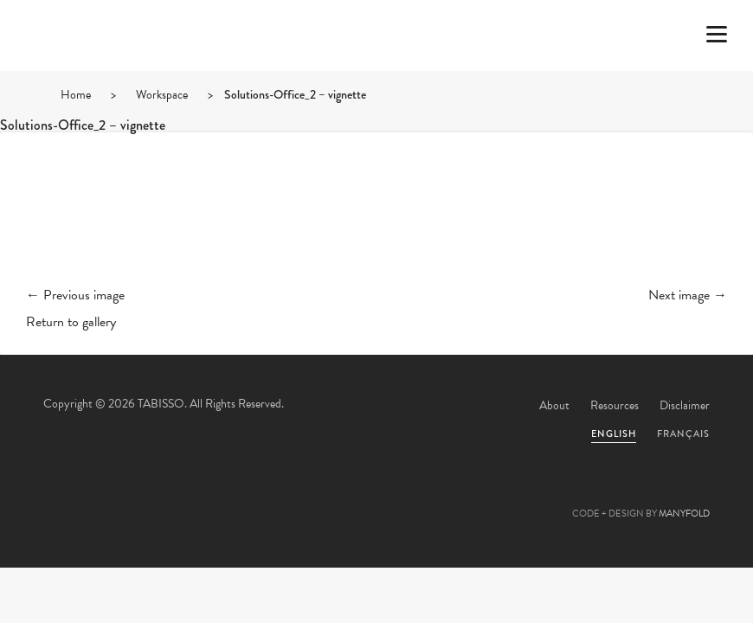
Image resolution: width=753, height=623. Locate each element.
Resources (614, 405)
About (554, 405)
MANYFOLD (684, 513)
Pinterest (376, 495)
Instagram (470, 495)
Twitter (283, 495)
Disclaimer (685, 405)
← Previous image (75, 295)
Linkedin (423, 495)
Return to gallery (71, 322)
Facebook (329, 495)
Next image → (687, 295)
